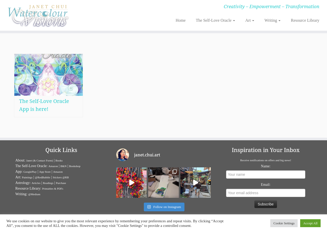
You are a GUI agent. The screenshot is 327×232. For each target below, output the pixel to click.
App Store (45, 171)
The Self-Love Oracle (215, 20)
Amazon (53, 166)
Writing (272, 20)
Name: (265, 166)
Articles (35, 182)
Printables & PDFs (52, 188)
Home (180, 20)
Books (59, 160)
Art (249, 20)
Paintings (27, 177)
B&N (64, 166)
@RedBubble (42, 177)
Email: (265, 185)
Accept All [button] (310, 223)
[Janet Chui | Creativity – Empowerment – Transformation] (37, 15)
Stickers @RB (61, 177)
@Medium (34, 194)
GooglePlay (30, 171)
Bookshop (74, 166)
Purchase (61, 182)
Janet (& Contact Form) (39, 160)
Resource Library (305, 20)
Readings (48, 182)
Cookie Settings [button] (284, 223)
